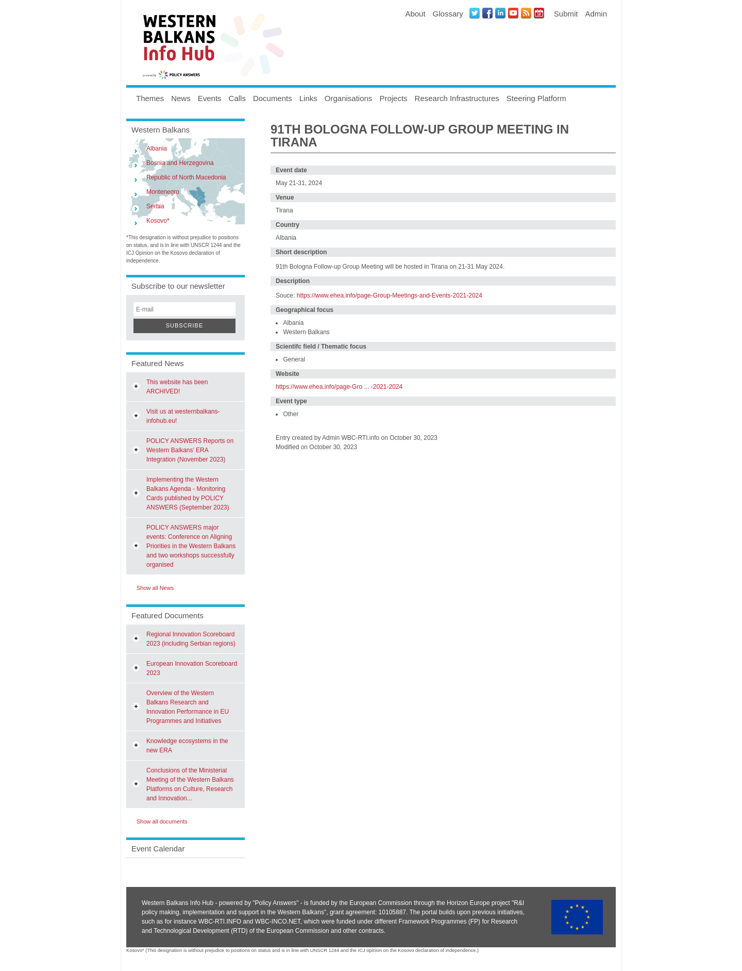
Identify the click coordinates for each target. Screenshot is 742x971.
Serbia (155, 206)
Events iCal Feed (539, 13)
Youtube (513, 13)
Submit (566, 13)
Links (308, 98)
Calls (237, 98)
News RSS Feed (526, 13)
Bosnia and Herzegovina (180, 163)
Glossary (448, 13)
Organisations (349, 98)
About (415, 13)
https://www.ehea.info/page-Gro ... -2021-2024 (339, 386)
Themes (150, 98)
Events (210, 98)
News (181, 98)
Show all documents (162, 821)
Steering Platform (536, 98)
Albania (156, 148)
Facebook (487, 13)
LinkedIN (500, 13)
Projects (393, 98)
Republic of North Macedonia (186, 177)
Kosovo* (158, 220)
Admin (596, 13)
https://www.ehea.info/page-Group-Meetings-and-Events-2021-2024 (389, 295)
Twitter (474, 13)
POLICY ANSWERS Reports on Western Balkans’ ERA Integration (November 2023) (189, 450)
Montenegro (162, 191)
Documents (272, 98)
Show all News (155, 588)
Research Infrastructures (457, 98)
